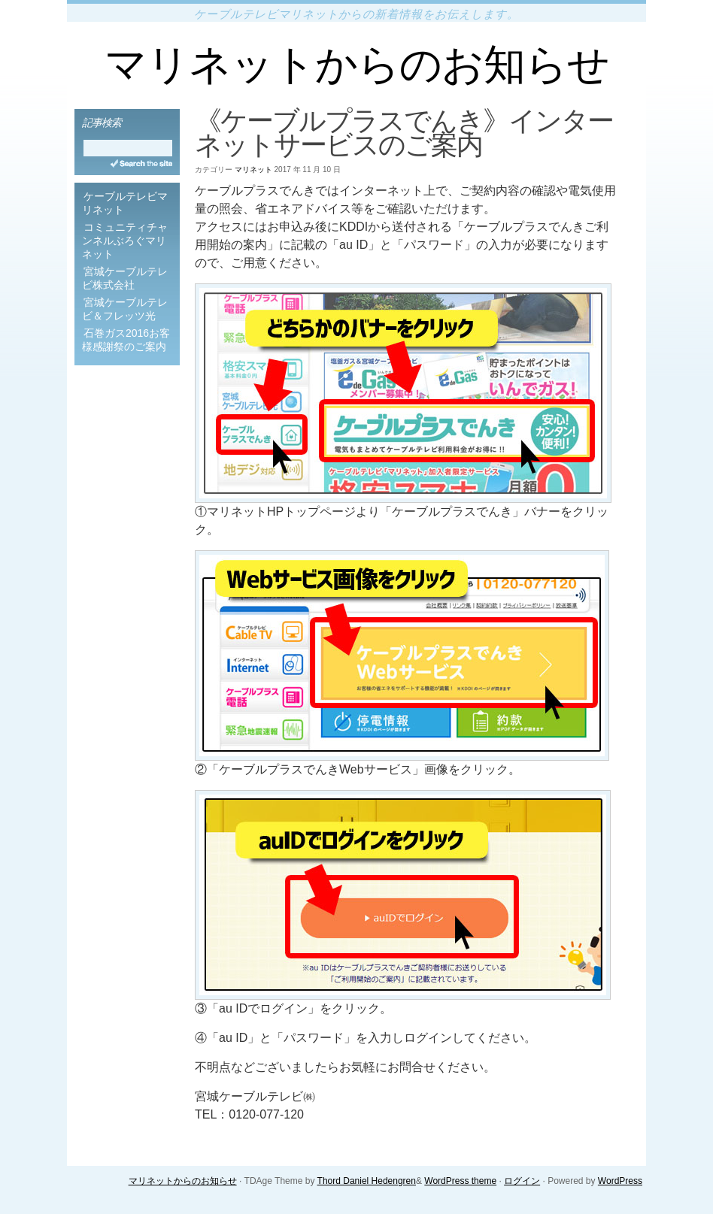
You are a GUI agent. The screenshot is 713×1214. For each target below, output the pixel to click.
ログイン (522, 1181)
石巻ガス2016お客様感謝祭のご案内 (126, 340)
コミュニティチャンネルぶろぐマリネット (125, 240)
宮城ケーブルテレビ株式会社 (125, 278)
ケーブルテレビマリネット (125, 203)
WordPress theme (460, 1181)
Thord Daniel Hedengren (366, 1181)
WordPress (620, 1181)
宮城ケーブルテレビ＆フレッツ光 (125, 309)
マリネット (253, 169)
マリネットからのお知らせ (357, 64)
